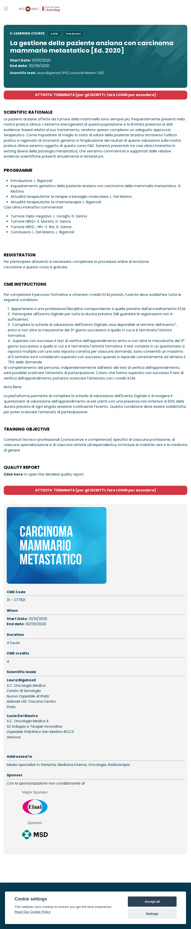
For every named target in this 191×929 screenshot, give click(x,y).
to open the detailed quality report (44, 474)
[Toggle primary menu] (6, 8)
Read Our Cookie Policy (32, 912)
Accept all (152, 901)
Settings (152, 914)
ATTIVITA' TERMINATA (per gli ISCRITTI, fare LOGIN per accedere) (95, 94)
